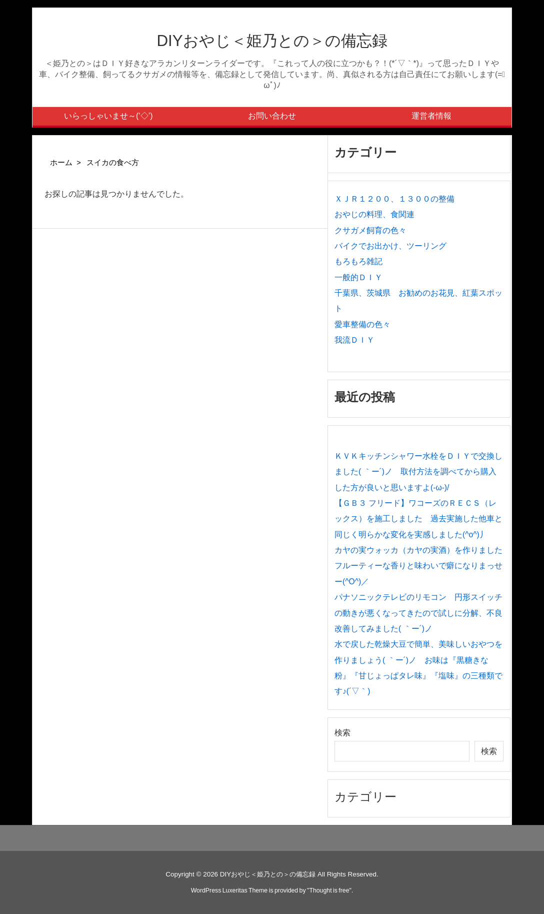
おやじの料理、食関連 (374, 214)
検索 (342, 732)
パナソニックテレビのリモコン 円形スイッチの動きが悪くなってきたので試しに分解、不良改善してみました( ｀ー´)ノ (418, 613)
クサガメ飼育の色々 (370, 230)
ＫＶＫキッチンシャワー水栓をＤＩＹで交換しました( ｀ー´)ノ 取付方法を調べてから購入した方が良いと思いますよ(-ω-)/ (418, 472)
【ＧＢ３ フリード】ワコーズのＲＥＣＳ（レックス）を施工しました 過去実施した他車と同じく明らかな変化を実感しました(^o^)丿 (418, 519)
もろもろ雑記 (358, 261)
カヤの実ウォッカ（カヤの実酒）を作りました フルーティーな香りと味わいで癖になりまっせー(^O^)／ (422, 566)
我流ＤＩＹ (354, 340)
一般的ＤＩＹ (358, 277)
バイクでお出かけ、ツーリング (390, 246)
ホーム (61, 163)
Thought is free (329, 890)
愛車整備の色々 (362, 324)
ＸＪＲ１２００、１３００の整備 (394, 199)
